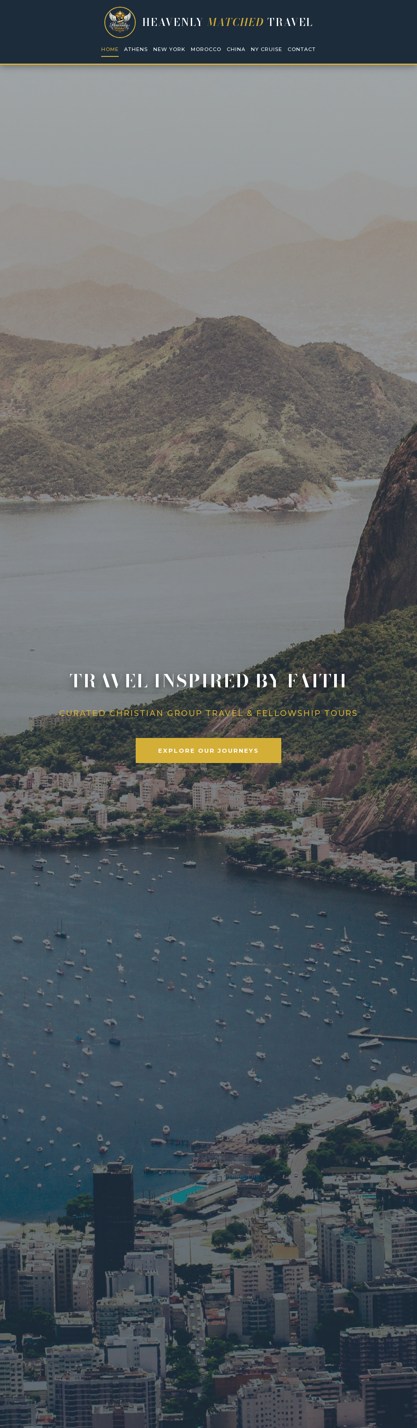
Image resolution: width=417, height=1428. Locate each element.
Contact (302, 49)
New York (169, 49)
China (236, 49)
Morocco (206, 49)
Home (110, 49)
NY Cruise (266, 49)
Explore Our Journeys (208, 750)
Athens (136, 49)
